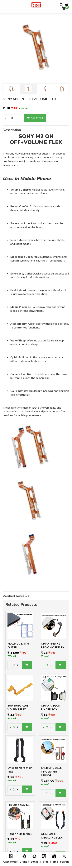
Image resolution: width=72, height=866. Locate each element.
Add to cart (35, 118)
